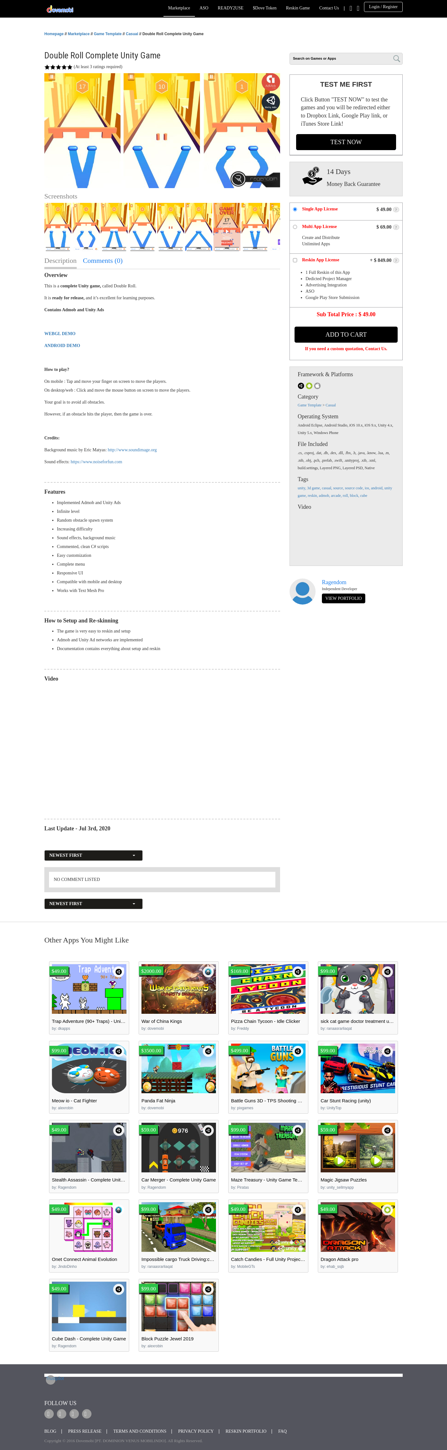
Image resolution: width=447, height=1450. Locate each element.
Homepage (53, 34)
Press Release (85, 1431)
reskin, (313, 495)
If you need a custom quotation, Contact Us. (346, 348)
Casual (132, 34)
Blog (50, 1431)
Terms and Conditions (139, 1431)
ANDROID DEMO (62, 345)
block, (355, 495)
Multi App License (319, 226)
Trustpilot (50, 1378)
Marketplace (179, 8)
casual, (327, 488)
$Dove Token (264, 8)
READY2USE (231, 8)
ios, (368, 488)
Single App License (320, 209)
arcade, (337, 495)
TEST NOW (346, 141)
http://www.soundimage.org (132, 450)
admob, (325, 495)
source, (339, 488)
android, (377, 488)
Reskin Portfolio (245, 1431)
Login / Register (383, 6)
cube (363, 495)
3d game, (314, 488)
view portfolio (343, 598)
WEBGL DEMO (59, 333)
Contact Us (329, 8)
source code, (355, 488)
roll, (346, 495)
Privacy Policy (196, 1431)
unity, (302, 488)
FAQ (282, 1431)
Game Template (107, 34)
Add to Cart (346, 334)
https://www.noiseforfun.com (96, 461)
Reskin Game (298, 8)
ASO (204, 8)
